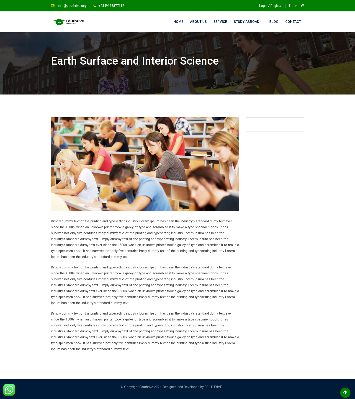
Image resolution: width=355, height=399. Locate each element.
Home (178, 22)
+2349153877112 (111, 6)
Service (220, 22)
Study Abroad (246, 22)
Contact (293, 22)
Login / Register (269, 6)
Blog (273, 22)
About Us (198, 22)
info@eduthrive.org (72, 6)
